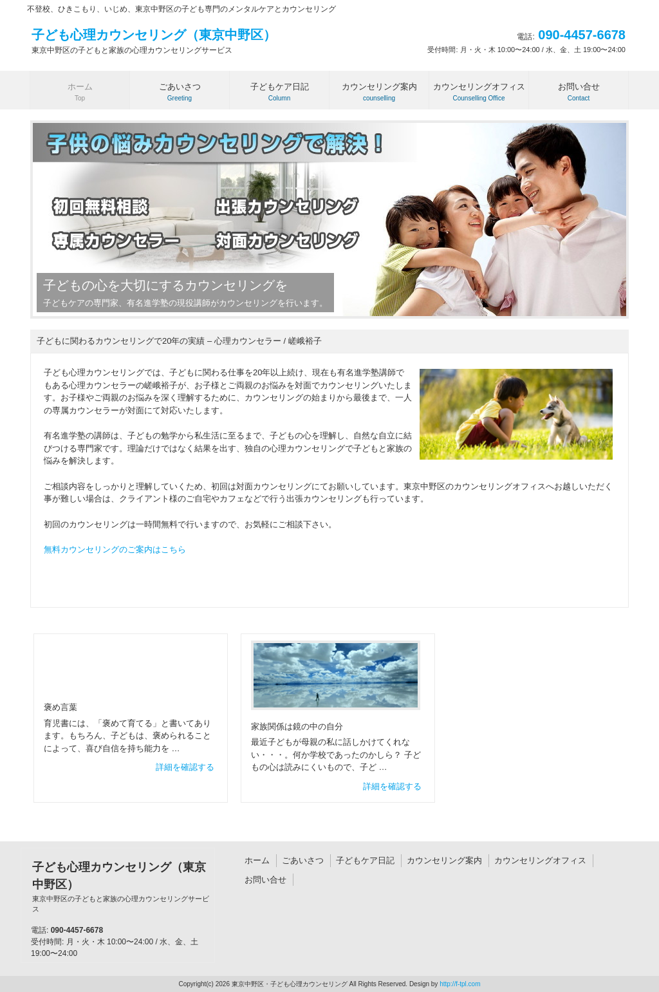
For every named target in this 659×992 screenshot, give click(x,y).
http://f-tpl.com (460, 983)
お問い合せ (265, 879)
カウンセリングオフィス (540, 860)
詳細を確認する (185, 767)
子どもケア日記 (365, 860)
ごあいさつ (303, 860)
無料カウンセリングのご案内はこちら (115, 549)
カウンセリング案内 (444, 860)
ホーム (257, 860)
